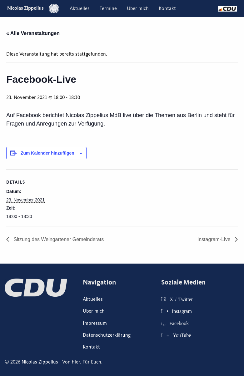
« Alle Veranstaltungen (33, 33)
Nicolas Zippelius (33, 8)
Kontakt (167, 8)
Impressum (95, 323)
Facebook (179, 323)
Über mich (138, 8)
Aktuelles (80, 8)
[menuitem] (80, 8)
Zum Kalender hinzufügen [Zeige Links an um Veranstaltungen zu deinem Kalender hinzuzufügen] (47, 153)
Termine (108, 8)
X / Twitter (181, 299)
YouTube (182, 335)
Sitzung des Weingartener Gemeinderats (58, 239)
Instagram (182, 311)
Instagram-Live (214, 239)
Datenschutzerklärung (107, 335)
